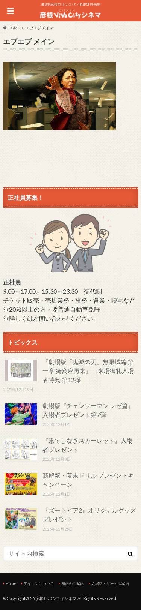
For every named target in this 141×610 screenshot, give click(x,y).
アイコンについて (39, 583)
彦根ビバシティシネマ (56, 598)
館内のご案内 (72, 583)
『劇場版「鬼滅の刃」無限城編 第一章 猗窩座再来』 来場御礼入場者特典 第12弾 (88, 370)
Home (11, 583)
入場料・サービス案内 (110, 583)
